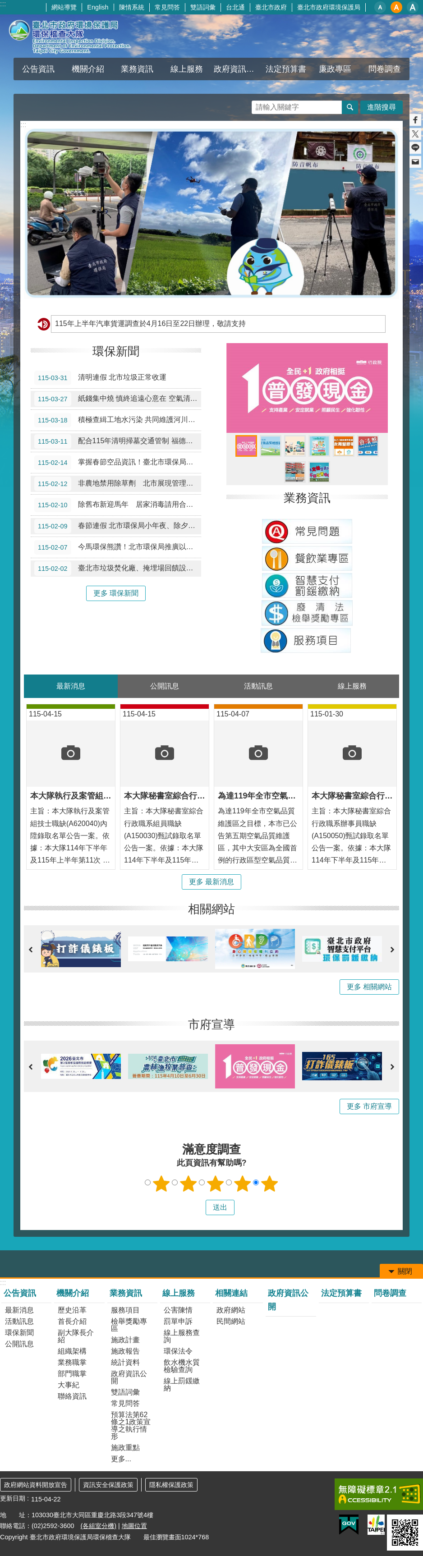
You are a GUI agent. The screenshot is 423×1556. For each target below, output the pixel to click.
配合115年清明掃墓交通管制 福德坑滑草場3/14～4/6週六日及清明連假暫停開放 (117, 441)
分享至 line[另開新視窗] (415, 148)
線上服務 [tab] (352, 686)
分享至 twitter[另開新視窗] (415, 134)
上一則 (30, 949)
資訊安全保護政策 (108, 1484)
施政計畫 (125, 1340)
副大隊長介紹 (76, 1336)
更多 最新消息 (211, 882)
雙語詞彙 (203, 7)
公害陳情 (178, 1310)
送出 (197, 1207)
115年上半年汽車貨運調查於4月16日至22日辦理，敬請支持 (150, 323)
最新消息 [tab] (70, 686)
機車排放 (319, 472)
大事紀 (68, 1385)
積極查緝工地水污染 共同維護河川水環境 (117, 420)
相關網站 (211, 909)
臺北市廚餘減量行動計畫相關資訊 (368, 445)
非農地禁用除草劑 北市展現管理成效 (117, 484)
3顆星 (215, 1183)
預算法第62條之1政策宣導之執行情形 (131, 1425)
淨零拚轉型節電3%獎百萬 (294, 445)
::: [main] (23, 125)
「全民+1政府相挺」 (246, 445)
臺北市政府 (271, 7)
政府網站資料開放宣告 (35, 1484)
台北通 (235, 7)
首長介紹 (72, 1321)
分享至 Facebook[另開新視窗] (415, 120)
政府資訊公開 (237, 68)
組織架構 (72, 1351)
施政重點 (125, 1447)
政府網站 (230, 1310)
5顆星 (269, 1183)
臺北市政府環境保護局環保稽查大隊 (79, 36)
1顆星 (161, 1183)
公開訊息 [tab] (164, 686)
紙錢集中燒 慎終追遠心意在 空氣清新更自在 (117, 399)
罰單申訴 (178, 1321)
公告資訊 (38, 68)
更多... (121, 1459)
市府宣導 (211, 1024)
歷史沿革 (72, 1310)
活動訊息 (19, 1321)
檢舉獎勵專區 (129, 1324)
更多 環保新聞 (115, 593)
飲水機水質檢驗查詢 (182, 1366)
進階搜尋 (381, 107)
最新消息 (19, 1310)
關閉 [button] (405, 1271)
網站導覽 (64, 7)
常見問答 (167, 7)
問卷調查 (384, 68)
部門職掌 (72, 1373)
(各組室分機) (98, 1525)
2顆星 (188, 1183)
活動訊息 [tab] (258, 686)
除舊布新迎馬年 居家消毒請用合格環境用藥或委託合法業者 (117, 505)
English (97, 7)
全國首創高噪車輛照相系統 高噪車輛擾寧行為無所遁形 (294, 472)
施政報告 (125, 1351)
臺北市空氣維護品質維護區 (270, 445)
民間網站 (230, 1321)
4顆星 (242, 1183)
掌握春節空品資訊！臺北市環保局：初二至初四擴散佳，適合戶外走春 (117, 462)
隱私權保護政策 (171, 1484)
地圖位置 (134, 1525)
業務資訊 (137, 68)
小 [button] (380, 7)
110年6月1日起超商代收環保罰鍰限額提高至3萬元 (319, 445)
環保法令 (178, 1351)
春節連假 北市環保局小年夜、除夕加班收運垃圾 (117, 526)
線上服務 (186, 68)
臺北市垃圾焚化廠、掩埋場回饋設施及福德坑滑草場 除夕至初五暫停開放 (117, 568)
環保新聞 (115, 351)
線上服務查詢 (182, 1336)
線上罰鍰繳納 (182, 1384)
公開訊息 (19, 1344)
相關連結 (231, 1293)
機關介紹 (88, 68)
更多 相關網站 (369, 987)
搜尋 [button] (350, 107)
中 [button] (396, 7)
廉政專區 (335, 68)
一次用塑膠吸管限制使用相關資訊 (343, 445)
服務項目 (125, 1310)
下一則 (392, 949)
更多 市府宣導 (369, 1106)
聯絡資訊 (72, 1396)
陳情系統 (131, 7)
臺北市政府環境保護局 (328, 7)
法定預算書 (286, 68)
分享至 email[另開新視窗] (415, 162)
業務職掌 (72, 1362)
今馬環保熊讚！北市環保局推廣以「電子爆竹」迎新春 (117, 547)
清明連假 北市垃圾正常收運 (100, 378)
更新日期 (12, 1498)
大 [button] (412, 7)
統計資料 (125, 1362)
